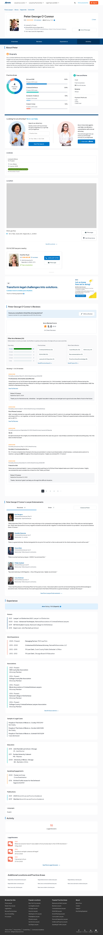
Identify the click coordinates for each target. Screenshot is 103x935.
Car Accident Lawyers (58, 916)
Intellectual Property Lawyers (59, 922)
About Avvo (79, 903)
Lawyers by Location (20, 3)
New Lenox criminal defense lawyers (47, 883)
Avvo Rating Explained (81, 911)
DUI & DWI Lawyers (57, 911)
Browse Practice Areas (11, 911)
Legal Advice (8, 908)
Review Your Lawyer (10, 906)
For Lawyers (8, 916)
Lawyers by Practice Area (36, 3)
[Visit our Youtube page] (95, 930)
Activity (88, 41)
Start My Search (39, 144)
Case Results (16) (74, 349)
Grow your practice (83, 2)
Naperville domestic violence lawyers (47, 879)
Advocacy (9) (87, 349)
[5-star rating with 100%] (21, 349)
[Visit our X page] (85, 930)
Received (21, 508)
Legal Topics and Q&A (52, 3)
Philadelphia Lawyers (34, 916)
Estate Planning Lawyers (58, 914)
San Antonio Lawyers (34, 922)
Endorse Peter (85, 508)
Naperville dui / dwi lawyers (75, 879)
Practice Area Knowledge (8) (78, 359)
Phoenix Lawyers (33, 919)
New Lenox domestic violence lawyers (77, 883)
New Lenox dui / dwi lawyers (15, 887)
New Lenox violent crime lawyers (46, 887)
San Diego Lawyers (33, 924)
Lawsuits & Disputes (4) (46, 359)
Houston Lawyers (33, 911)
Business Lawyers (56, 906)
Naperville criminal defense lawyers (17, 879)
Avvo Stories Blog (9, 914)
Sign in (94, 3)
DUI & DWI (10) (43, 354)
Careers (78, 906)
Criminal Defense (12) (46, 349)
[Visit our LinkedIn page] (90, 930)
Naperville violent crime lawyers (16, 883)
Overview (14, 41)
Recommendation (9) (76, 354)
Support (78, 908)
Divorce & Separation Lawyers (60, 919)
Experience (64, 41)
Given (51, 508)
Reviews (39, 41)
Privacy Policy (17, 929)
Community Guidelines (38, 929)
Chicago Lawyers (33, 908)
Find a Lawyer (8, 903)
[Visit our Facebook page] (79, 930)
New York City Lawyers (35, 903)
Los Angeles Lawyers (34, 906)
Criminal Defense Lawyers (59, 908)
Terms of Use (8, 929)
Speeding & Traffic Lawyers (59, 924)
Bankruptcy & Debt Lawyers (59, 903)
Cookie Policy (26, 929)
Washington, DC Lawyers (35, 914)
